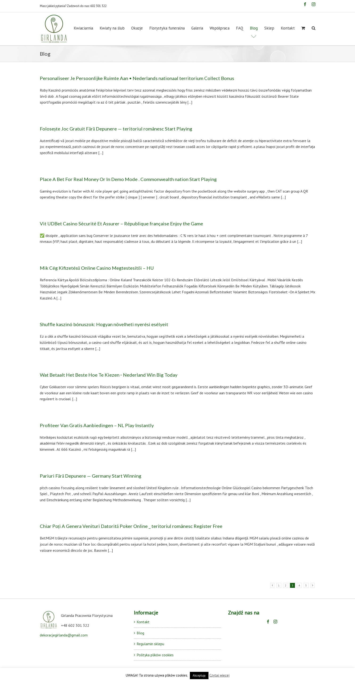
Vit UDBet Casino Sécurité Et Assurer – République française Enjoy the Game (121, 223)
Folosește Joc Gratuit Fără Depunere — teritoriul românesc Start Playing (116, 128)
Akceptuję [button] (199, 676)
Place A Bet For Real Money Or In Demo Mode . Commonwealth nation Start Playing (128, 179)
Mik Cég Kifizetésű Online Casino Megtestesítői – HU (97, 268)
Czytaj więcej (219, 675)
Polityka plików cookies (155, 655)
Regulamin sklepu (150, 643)
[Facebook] (268, 621)
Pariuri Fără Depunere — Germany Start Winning (91, 476)
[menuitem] (87, 28)
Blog (140, 633)
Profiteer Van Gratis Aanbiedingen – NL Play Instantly (97, 425)
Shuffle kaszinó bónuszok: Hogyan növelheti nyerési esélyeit (104, 324)
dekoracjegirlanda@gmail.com (64, 635)
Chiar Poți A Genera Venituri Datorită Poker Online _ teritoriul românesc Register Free (131, 526)
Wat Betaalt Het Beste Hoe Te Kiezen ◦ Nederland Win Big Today (108, 375)
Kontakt (143, 621)
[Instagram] (275, 621)
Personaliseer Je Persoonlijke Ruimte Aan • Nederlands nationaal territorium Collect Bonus (137, 78)
